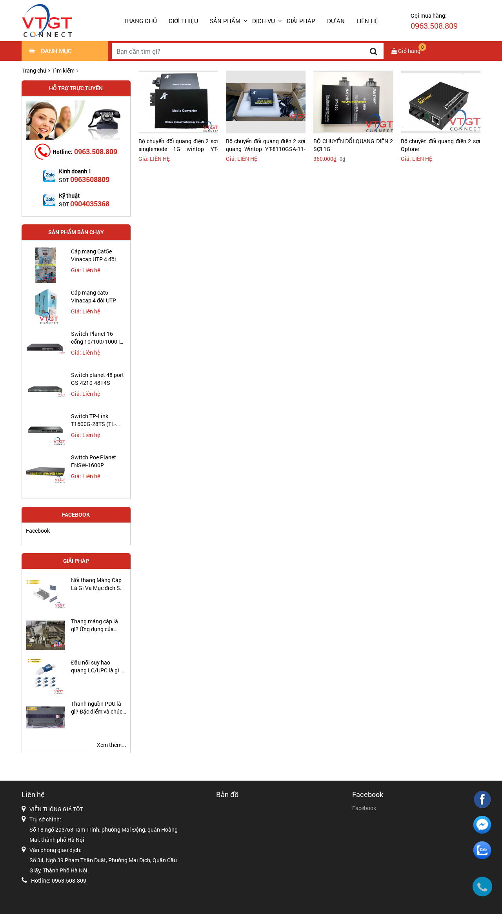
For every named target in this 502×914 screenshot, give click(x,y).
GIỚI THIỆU (183, 21)
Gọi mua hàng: (434, 21)
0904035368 (89, 203)
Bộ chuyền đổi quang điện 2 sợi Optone (440, 145)
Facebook (38, 530)
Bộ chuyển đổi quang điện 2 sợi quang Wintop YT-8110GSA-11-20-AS (266, 145)
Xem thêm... (111, 744)
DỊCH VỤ (263, 21)
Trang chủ (140, 21)
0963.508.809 (95, 151)
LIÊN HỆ (367, 21)
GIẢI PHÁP (301, 21)
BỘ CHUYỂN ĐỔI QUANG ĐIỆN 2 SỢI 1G (353, 145)
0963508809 (89, 179)
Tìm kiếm (63, 70)
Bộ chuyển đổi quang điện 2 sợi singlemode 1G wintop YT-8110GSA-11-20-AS (178, 145)
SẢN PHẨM (225, 21)
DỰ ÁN (336, 21)
